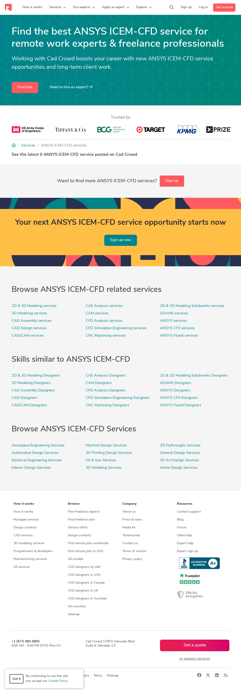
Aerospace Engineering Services (38, 445)
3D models (75, 559)
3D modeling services (28, 543)
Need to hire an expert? (71, 87)
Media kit (128, 527)
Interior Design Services (31, 468)
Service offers (78, 527)
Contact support (189, 512)
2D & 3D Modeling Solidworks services (192, 306)
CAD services (23, 535)
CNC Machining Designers (107, 405)
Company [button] (129, 504)
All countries (77, 606)
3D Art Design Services (179, 460)
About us (129, 512)
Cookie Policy (57, 681)
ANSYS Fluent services (179, 336)
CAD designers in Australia (87, 598)
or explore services (194, 659)
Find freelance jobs (81, 519)
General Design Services (180, 453)
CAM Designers (99, 383)
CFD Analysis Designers (106, 390)
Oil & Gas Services (101, 460)
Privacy (84, 675)
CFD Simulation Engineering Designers (118, 398)
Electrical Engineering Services (37, 460)
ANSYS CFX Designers (179, 398)
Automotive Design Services (35, 453)
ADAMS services (174, 313)
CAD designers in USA (84, 575)
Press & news (132, 519)
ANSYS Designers (175, 390)
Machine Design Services (106, 445)
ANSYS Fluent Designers (180, 405)
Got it (17, 679)
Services (28, 145)
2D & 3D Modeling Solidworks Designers (194, 375)
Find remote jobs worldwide (88, 543)
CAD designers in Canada (86, 583)
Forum (181, 527)
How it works (23, 512)
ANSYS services (173, 321)
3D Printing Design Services (109, 453)
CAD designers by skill (84, 567)
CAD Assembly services (32, 321)
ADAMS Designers (175, 383)
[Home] (14, 145)
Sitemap (74, 614)
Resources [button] (184, 504)
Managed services (26, 519)
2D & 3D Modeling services (34, 306)
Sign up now (120, 240)
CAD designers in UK (83, 590)
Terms (98, 675)
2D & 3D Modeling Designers (36, 375)
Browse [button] (73, 504)
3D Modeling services (29, 313)
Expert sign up (187, 551)
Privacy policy (132, 559)
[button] (57, 7)
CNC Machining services (106, 336)
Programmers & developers (33, 551)
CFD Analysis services (104, 321)
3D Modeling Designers (31, 383)
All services (21, 567)
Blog (180, 519)
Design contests (25, 527)
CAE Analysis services (104, 306)
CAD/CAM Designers (29, 405)
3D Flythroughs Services (180, 445)
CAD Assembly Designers (33, 390)
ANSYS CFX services (177, 328)
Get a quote (224, 7)
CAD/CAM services (28, 336)
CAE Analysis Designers (106, 375)
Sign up (172, 181)
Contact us (130, 543)
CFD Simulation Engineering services (116, 328)
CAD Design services (29, 328)
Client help (184, 535)
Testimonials (131, 535)
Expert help (185, 543)
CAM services (97, 313)
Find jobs (25, 87)
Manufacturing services (30, 559)
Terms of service (134, 551)
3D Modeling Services (104, 468)
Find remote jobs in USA (85, 551)
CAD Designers (24, 398)
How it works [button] (23, 504)
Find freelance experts (84, 512)
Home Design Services (178, 468)
